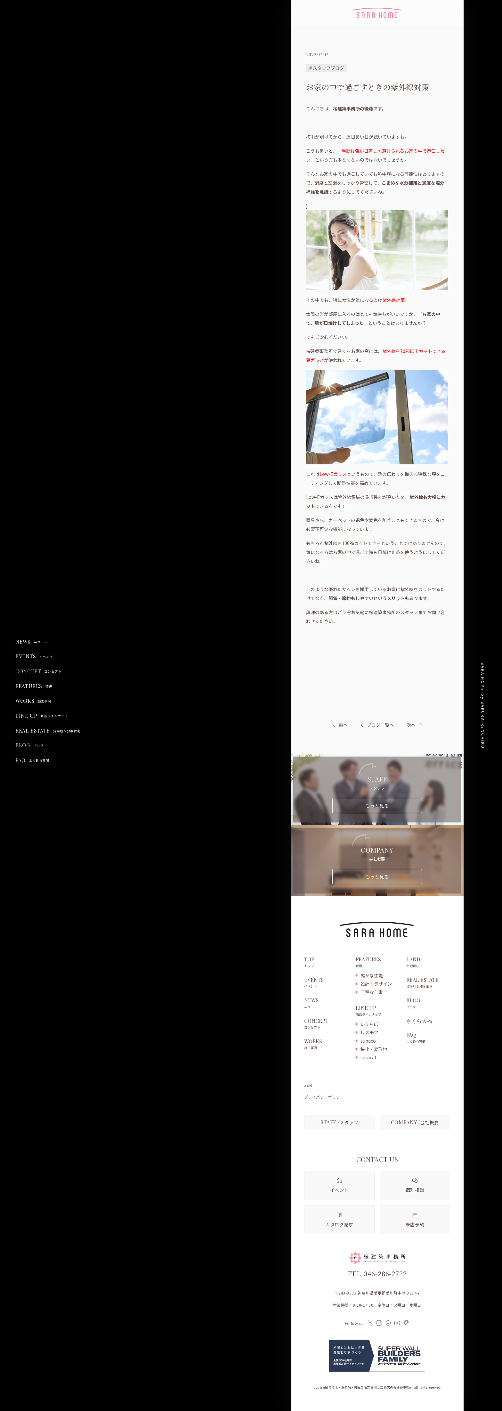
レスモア (369, 1032)
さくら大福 (419, 1021)
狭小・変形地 (373, 1049)
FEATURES (33, 686)
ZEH (308, 1085)
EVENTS (34, 656)
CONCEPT (38, 671)
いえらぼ (369, 1024)
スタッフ (339, 1122)
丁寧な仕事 (371, 992)
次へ (411, 725)
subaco (368, 1041)
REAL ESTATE (47, 731)
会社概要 (415, 1122)
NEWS (31, 642)
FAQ (32, 760)
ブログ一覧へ (377, 725)
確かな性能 (371, 975)
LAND (428, 962)
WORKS (33, 701)
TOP (326, 962)
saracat (368, 1057)
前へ (343, 725)
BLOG (29, 745)
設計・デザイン (376, 984)
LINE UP (41, 716)
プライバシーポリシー (324, 1097)
